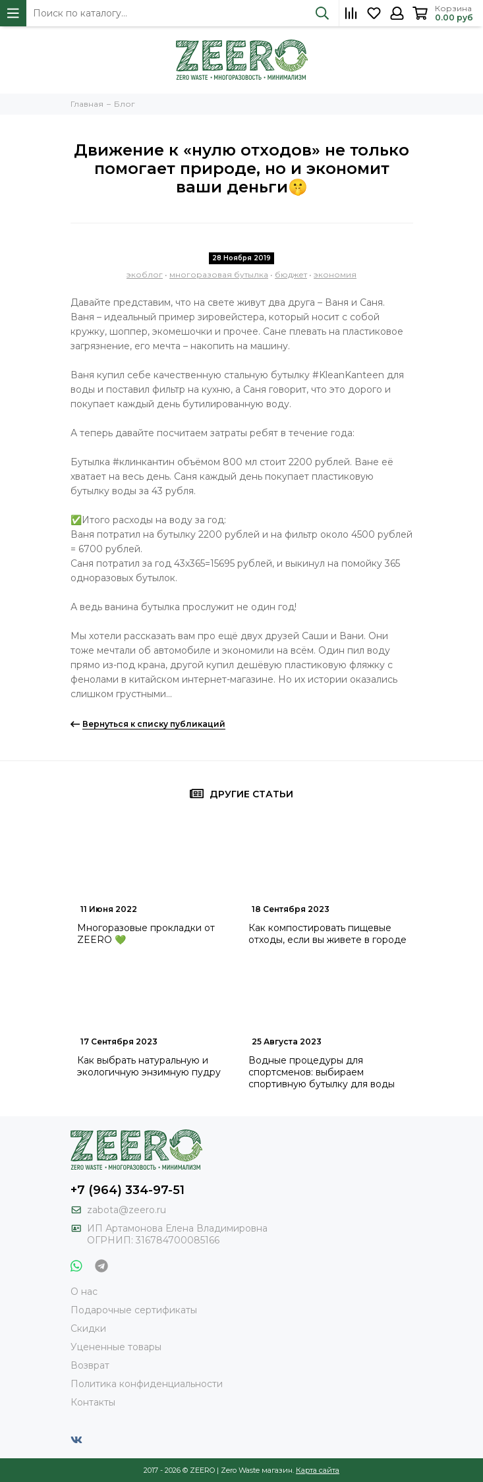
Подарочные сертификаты (134, 1310)
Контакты (93, 1402)
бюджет (291, 274)
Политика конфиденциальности (147, 1384)
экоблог (145, 274)
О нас (84, 1291)
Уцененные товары (116, 1347)
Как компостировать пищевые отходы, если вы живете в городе (327, 934)
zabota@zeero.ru (126, 1210)
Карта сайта (317, 1470)
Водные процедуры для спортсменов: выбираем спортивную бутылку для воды (321, 1072)
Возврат (90, 1365)
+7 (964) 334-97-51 (128, 1190)
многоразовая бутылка (218, 274)
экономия (335, 274)
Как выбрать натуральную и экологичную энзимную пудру (149, 1066)
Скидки (88, 1328)
